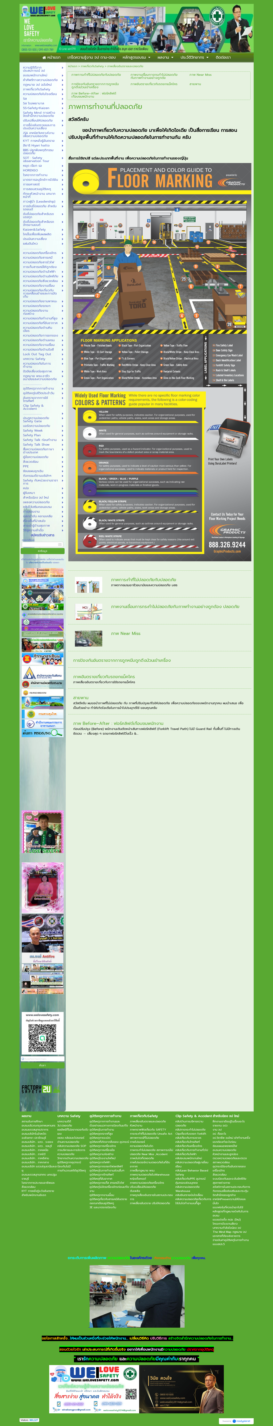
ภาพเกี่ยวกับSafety (92, 66)
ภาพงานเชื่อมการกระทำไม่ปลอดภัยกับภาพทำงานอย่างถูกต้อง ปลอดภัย (175, 606)
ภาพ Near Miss (126, 633)
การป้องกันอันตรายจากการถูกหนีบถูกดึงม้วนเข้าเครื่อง (122, 660)
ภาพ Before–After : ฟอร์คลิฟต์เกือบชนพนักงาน (118, 723)
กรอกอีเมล (28, 540)
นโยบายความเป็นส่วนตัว (40, 562)
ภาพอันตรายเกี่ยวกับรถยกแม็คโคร (104, 676)
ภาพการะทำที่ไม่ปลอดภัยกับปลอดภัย (143, 579)
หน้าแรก (72, 66)
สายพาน (80, 697)
